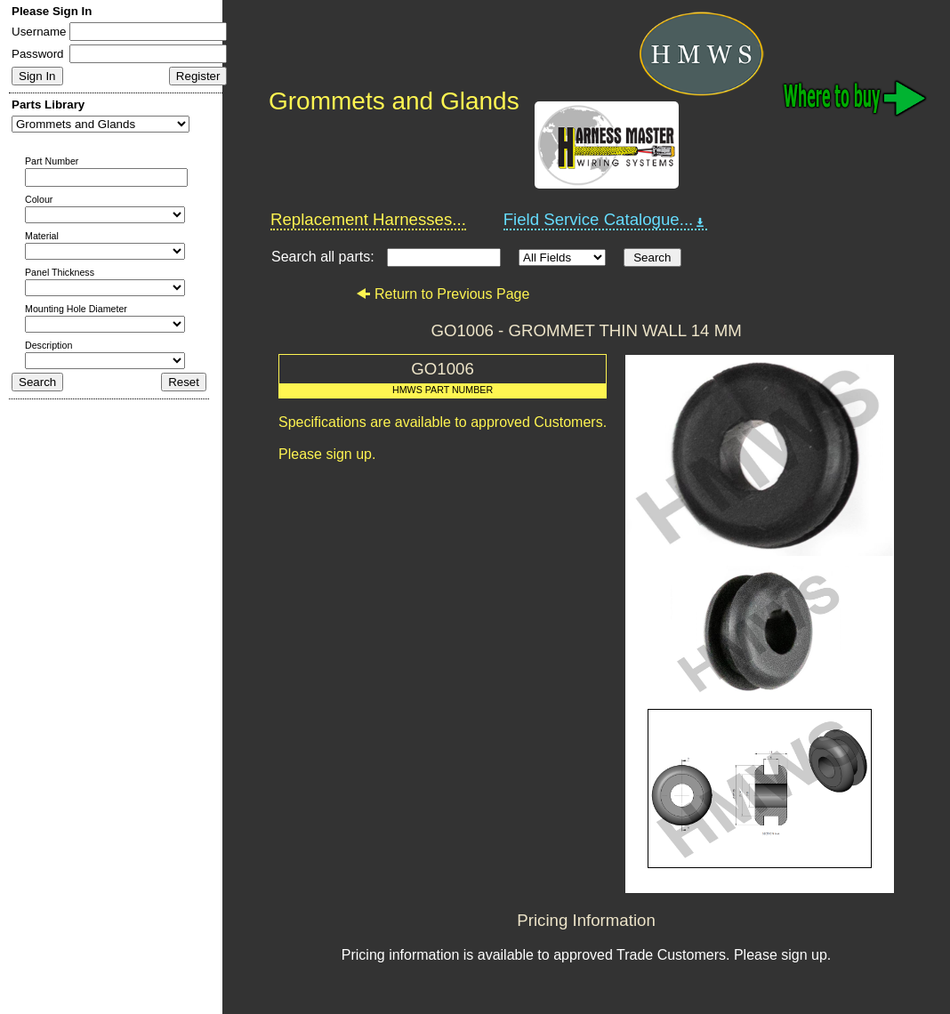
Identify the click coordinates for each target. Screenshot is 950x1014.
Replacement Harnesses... (368, 219)
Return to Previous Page (442, 294)
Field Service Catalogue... (605, 219)
